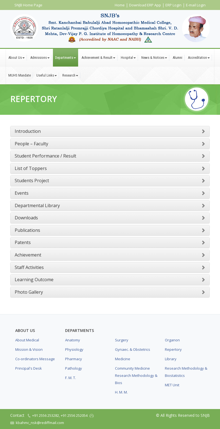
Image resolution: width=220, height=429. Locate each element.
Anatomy (72, 339)
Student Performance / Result (45, 156)
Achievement (28, 255)
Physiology (74, 349)
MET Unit (172, 384)
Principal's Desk (28, 368)
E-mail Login (196, 4)
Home (120, 4)
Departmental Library (37, 205)
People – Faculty (31, 144)
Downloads (26, 218)
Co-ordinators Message (35, 358)
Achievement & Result (98, 57)
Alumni (177, 57)
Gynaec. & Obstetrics (132, 349)
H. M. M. (121, 392)
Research (70, 75)
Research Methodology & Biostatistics (186, 372)
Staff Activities (29, 267)
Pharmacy (73, 358)
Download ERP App (145, 4)
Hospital (128, 57)
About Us (16, 57)
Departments (65, 57)
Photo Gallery (29, 292)
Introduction (28, 131)
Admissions (40, 57)
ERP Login (173, 4)
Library (170, 358)
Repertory (173, 349)
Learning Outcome (34, 279)
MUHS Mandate (19, 75)
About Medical (27, 339)
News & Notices (154, 57)
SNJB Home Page (28, 4)
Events (22, 193)
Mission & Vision (29, 349)
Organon (172, 339)
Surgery (121, 339)
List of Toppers (31, 168)
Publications (27, 230)
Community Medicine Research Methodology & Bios (136, 375)
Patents (23, 242)
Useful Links (46, 75)
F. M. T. (70, 377)
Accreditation (199, 57)
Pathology (73, 368)
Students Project (32, 180)
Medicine (122, 358)
